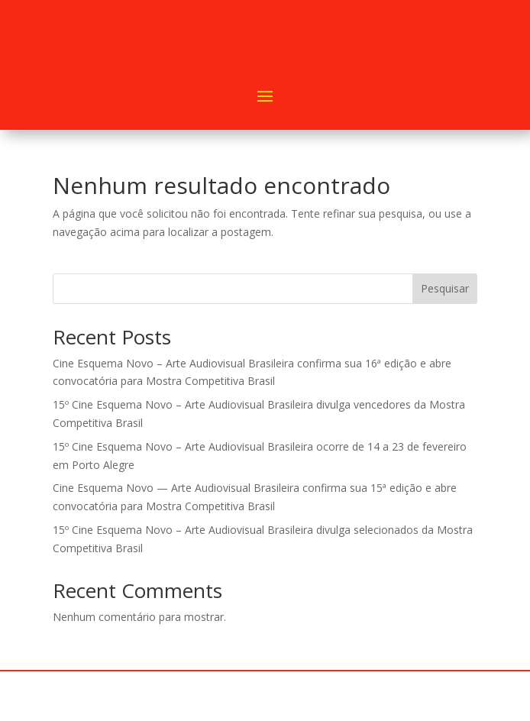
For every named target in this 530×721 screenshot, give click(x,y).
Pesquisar (445, 288)
